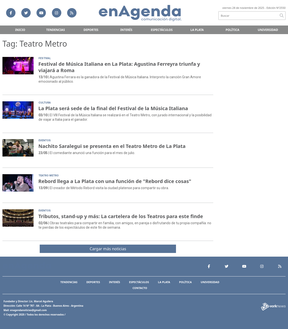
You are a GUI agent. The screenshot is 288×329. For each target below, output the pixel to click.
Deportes (91, 30)
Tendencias (55, 30)
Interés (126, 30)
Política (232, 30)
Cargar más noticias (108, 248)
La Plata (197, 30)
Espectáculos (162, 30)
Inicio (20, 30)
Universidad (268, 30)
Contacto (140, 288)
